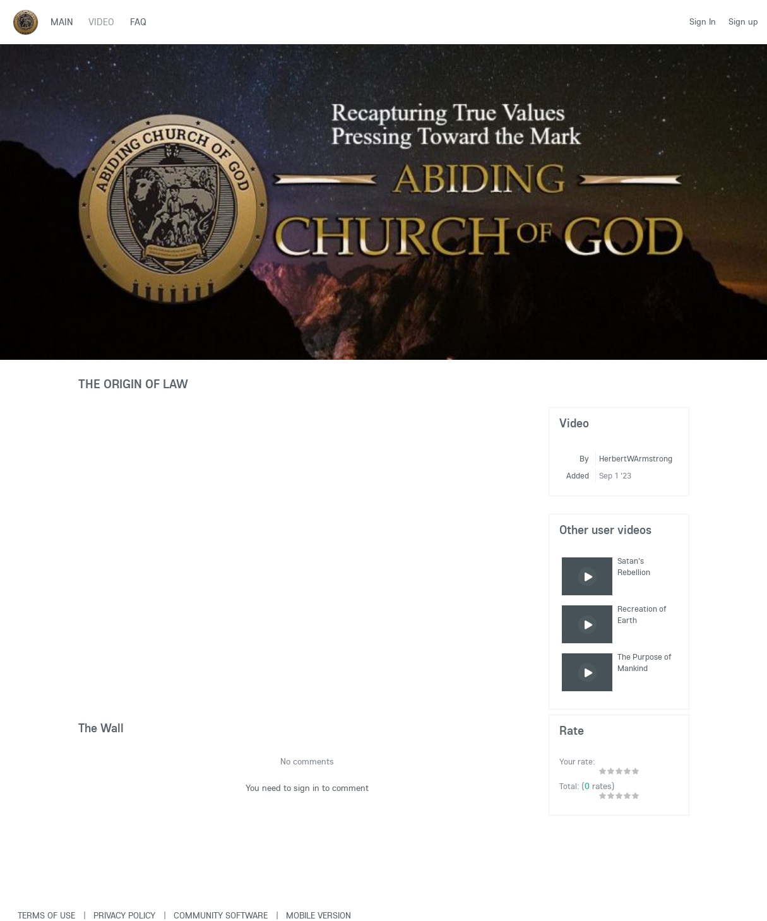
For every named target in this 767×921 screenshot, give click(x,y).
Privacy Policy (124, 915)
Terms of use (46, 915)
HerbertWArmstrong (635, 458)
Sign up (743, 21)
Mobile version (318, 915)
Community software (221, 915)
